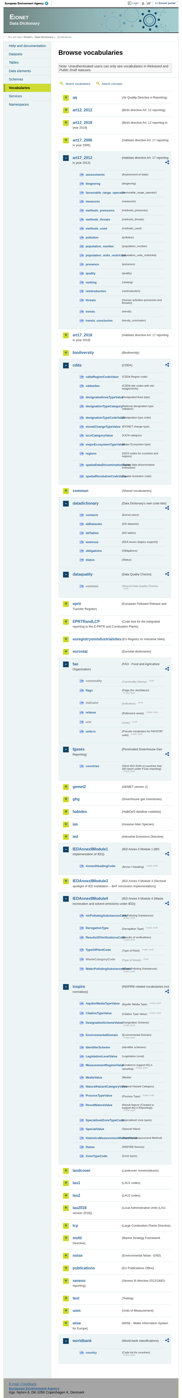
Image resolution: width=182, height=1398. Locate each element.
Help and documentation (27, 46)
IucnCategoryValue (99, 435)
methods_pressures (100, 210)
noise (77, 1255)
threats (91, 300)
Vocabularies (19, 88)
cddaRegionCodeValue (102, 377)
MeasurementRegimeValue (103, 1065)
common (80, 491)
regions (91, 453)
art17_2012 (82, 158)
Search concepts (112, 83)
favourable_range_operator (103, 192)
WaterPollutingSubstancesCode (103, 969)
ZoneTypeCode (96, 1156)
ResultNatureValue (99, 1105)
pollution (92, 237)
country (91, 1352)
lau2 (76, 1195)
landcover (82, 1170)
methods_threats (98, 219)
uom (77, 1311)
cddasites (93, 386)
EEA (28, 3)
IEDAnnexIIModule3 (90, 881)
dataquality (82, 574)
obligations (94, 551)
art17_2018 (82, 335)
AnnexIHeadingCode (100, 866)
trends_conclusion (99, 320)
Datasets (15, 54)
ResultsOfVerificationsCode (103, 937)
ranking (91, 282)
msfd (77, 1238)
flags (89, 690)
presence (92, 264)
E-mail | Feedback (22, 1384)
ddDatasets (94, 524)
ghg (76, 799)
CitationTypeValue (99, 1013)
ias (75, 824)
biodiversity (83, 353)
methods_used (96, 228)
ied (75, 837)
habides (80, 812)
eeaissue (92, 542)
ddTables (92, 533)
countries (92, 766)
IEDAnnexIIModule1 (90, 849)
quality (90, 273)
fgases (79, 749)
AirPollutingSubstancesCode (103, 915)
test (76, 1298)
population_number (100, 246)
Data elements (20, 71)
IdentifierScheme (98, 1047)
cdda (77, 365)
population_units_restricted (103, 255)
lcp (75, 1226)
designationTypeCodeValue (103, 417)
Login (135, 3)
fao (75, 664)
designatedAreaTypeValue (103, 397)
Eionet (28, 37)
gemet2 (79, 787)
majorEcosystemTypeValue (103, 444)
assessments (95, 174)
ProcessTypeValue (99, 1095)
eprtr (77, 604)
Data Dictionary (44, 37)
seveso (79, 1281)
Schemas (16, 79)
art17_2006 (82, 140)
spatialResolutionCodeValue (103, 476)
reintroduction (96, 291)
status (90, 560)
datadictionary (85, 503)
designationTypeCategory (103, 406)
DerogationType (97, 928)
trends (90, 311)
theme (90, 1147)
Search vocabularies (77, 83)
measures (93, 201)
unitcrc (91, 731)
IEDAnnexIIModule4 (90, 898)
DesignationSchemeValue (103, 1022)
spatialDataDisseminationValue (103, 465)
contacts (92, 515)
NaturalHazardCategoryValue (103, 1086)
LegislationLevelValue (101, 1056)
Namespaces (19, 104)
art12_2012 (82, 110)
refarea (91, 712)
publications (84, 1268)
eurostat (80, 651)
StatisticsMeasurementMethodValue (103, 1138)
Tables (14, 62)
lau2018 (79, 1208)
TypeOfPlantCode (98, 950)
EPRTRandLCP (86, 621)
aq (75, 97)
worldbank (82, 1341)
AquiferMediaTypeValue (102, 1003)
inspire (79, 987)
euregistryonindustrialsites (97, 639)
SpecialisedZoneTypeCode (103, 1120)
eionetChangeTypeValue (103, 426)
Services (15, 96)
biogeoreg (93, 183)
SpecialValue (95, 1129)
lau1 (76, 1183)
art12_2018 (82, 123)
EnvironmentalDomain (102, 1035)
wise (77, 1323)
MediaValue (94, 1077)
